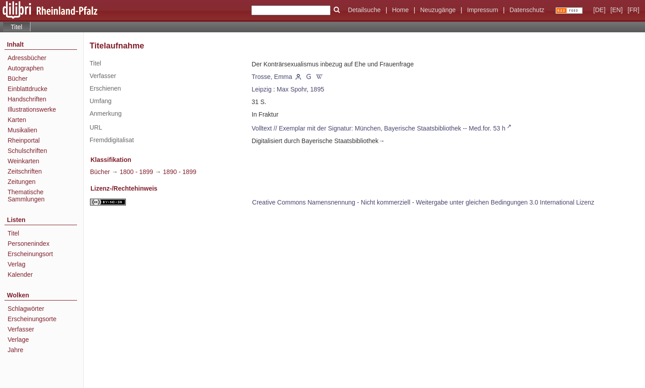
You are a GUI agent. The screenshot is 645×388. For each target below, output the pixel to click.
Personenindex (28, 243)
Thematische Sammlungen (26, 195)
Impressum (482, 9)
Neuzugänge (438, 9)
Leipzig (261, 89)
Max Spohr (292, 89)
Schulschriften (27, 150)
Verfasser (21, 329)
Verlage (18, 339)
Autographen (25, 68)
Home (400, 9)
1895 (317, 89)
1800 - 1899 (136, 171)
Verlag (17, 264)
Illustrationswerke (32, 109)
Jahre (15, 349)
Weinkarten (23, 161)
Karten (17, 119)
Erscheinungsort (30, 253)
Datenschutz (526, 9)
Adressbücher (27, 57)
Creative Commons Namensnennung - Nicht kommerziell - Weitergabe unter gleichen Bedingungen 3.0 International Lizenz (423, 202)
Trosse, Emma (272, 76)
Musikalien (22, 130)
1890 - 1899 (180, 171)
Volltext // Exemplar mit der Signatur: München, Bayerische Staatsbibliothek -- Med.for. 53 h (379, 128)
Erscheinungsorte (32, 319)
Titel (13, 233)
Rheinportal (24, 140)
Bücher (17, 78)
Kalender (20, 274)
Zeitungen (21, 181)
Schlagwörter (26, 308)
